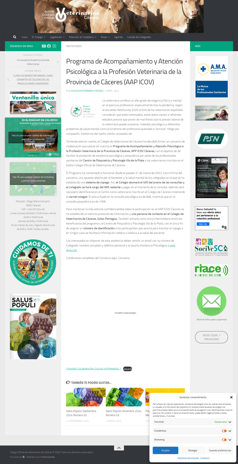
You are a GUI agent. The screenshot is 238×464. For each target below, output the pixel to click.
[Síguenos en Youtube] (44, 46)
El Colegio (37, 37)
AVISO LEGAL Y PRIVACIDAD (211, 337)
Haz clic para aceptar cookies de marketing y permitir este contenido (33, 137)
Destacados (74, 46)
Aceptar (165, 450)
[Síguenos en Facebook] (49, 46)
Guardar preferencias (220, 450)
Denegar (192, 450)
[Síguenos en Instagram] (54, 46)
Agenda (118, 37)
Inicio (24, 37)
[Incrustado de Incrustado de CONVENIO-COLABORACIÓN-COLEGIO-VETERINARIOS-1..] (125, 312)
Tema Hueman (48, 457)
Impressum (205, 458)
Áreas (104, 37)
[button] (231, 397)
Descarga (127, 368)
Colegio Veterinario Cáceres (87, 90)
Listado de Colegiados (139, 37)
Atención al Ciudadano (81, 37)
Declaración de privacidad (188, 458)
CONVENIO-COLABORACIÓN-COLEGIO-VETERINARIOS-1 (93, 368)
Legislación (56, 37)
